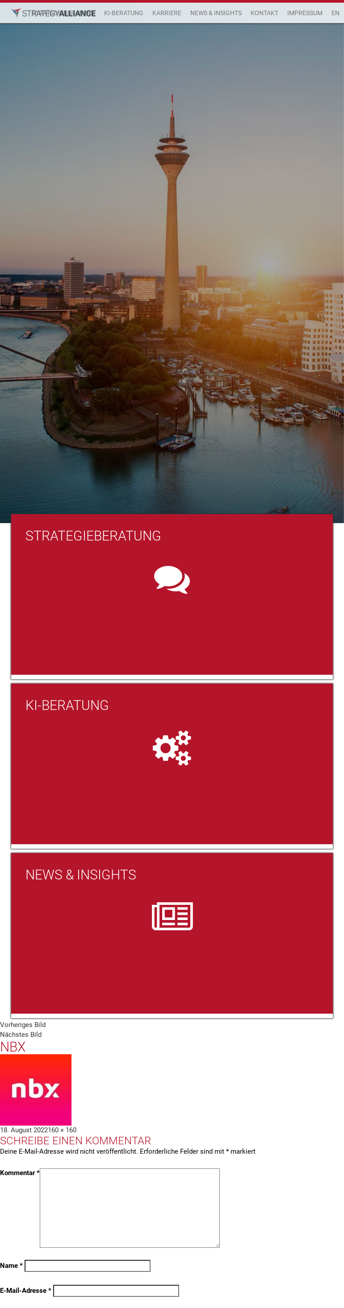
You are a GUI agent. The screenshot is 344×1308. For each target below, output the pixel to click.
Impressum (305, 13)
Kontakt (264, 13)
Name (11, 1266)
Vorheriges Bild (23, 1025)
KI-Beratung (123, 13)
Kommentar (20, 1173)
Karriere (166, 13)
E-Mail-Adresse (25, 1291)
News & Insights (216, 13)
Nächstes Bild (21, 1035)
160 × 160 (62, 1130)
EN (335, 13)
